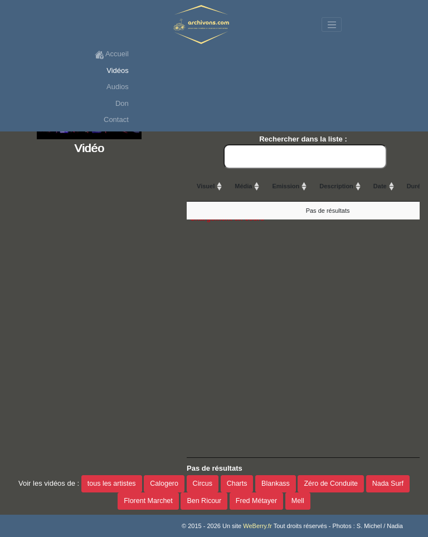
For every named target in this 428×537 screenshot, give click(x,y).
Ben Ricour (204, 501)
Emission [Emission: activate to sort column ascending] (285, 186)
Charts (237, 483)
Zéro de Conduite (331, 483)
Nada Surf (387, 483)
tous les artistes (111, 483)
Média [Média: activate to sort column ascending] (243, 186)
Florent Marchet (148, 501)
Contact (116, 119)
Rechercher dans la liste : (305, 152)
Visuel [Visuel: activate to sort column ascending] (206, 186)
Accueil (112, 54)
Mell (297, 501)
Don (122, 103)
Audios (117, 86)
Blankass (275, 483)
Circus (202, 483)
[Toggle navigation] (332, 24)
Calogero (164, 483)
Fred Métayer (256, 501)
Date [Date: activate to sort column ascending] (380, 186)
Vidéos (117, 70)
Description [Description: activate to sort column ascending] (336, 186)
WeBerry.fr (257, 526)
